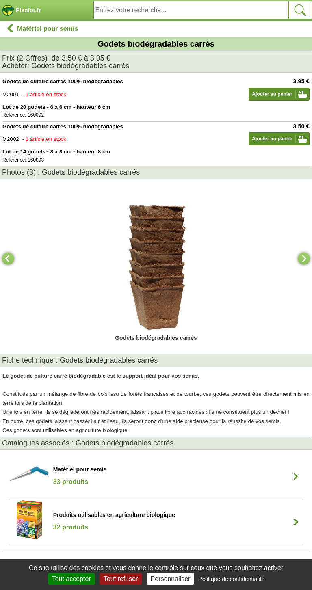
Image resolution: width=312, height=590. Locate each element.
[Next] (304, 259)
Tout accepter (71, 578)
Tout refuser (121, 578)
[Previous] (8, 259)
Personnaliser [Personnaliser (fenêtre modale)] (171, 578)
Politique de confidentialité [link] (232, 579)
